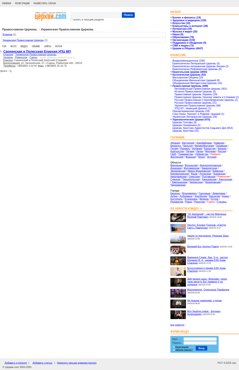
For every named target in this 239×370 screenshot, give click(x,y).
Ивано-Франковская (199, 171)
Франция (190, 157)
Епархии (7, 34)
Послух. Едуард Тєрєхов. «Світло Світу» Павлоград (206, 226)
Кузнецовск (191, 199)
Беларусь (175, 145)
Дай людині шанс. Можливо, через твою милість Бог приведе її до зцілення (207, 282)
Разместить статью (45, 3)
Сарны (33, 57)
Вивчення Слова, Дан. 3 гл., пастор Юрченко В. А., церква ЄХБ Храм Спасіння (207, 260)
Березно (175, 193)
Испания (197, 148)
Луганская (205, 173)
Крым (194, 173)
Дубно (174, 196)
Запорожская (177, 171)
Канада (222, 148)
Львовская (219, 173)
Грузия (174, 148)
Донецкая (176, 168)
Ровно (188, 202)
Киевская (218, 171)
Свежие (36, 46)
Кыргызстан (177, 151)
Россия (222, 151)
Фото (13, 46)
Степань (222, 202)
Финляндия (176, 157)
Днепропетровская (210, 165)
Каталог (175, 12)
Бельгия (188, 145)
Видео (24, 46)
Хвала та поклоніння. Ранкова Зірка (208, 235)
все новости (177, 325)
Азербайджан (204, 143)
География (177, 137)
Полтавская (209, 176)
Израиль (185, 148)
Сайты (47, 46)
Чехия (201, 157)
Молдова (210, 151)
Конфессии (177, 55)
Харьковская (209, 179)
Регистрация (22, 3)
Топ (4, 46)
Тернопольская (191, 179)
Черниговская (213, 182)
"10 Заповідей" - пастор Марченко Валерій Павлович (206, 215)
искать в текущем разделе (87, 19)
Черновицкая (178, 185)
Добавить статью (42, 363)
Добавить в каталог (16, 363)
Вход (201, 348)
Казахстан (210, 148)
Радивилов (176, 202)
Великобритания (204, 145)
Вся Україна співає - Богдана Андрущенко (203, 312)
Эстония (211, 157)
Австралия (188, 143)
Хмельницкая (179, 182)
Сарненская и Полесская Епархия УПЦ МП (37, 51)
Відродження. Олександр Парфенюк (208, 289)
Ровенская (21, 57)
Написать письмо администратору (76, 363)
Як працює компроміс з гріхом (204, 300)
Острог (215, 199)
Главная (6, 3)
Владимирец (189, 193)
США (173, 154)
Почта (58, 46)
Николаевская (178, 176)
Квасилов (214, 196)
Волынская (191, 165)
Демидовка (218, 193)
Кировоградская (179, 173)
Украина (8, 57)
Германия (221, 145)
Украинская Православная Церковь (23, 40)
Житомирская (191, 168)
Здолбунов (200, 196)
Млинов (204, 199)
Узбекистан (201, 154)
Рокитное (199, 202)
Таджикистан (185, 154)
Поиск (128, 15)
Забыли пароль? (184, 350)
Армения (219, 143)
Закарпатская (209, 168)
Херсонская (225, 179)
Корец (225, 196)
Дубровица (186, 196)
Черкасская (196, 182)
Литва (199, 151)
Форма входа (179, 331)
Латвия (190, 151)
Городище (204, 193)
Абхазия (175, 143)
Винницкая (176, 165)
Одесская (194, 176)
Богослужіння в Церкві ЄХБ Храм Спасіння (206, 269)
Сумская (175, 179)
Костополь (176, 199)
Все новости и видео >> (186, 208)
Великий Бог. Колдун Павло (203, 246)
